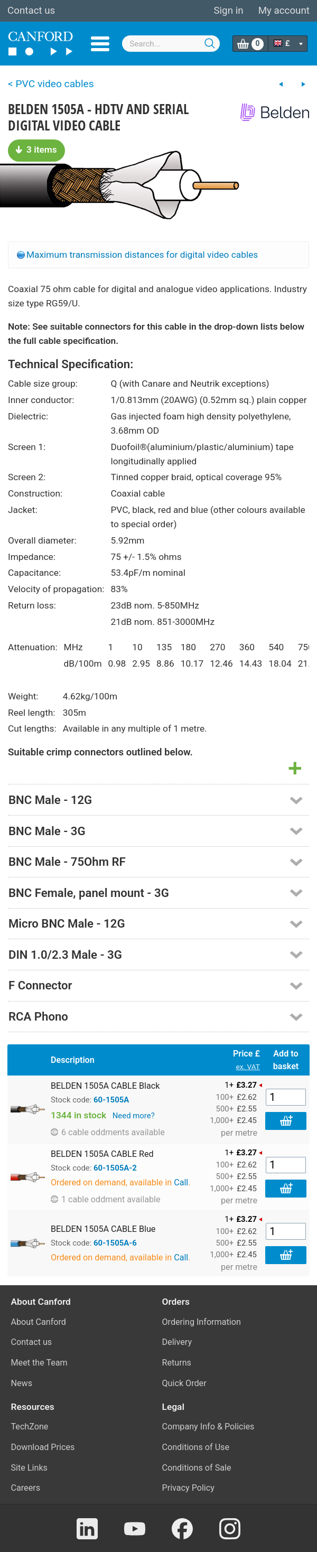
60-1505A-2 (115, 1168)
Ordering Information (201, 1322)
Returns (176, 1363)
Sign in (228, 10)
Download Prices (43, 1447)
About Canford (38, 1322)
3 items (36, 149)
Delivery (177, 1342)
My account (284, 10)
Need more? (134, 1115)
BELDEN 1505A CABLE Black (105, 1086)
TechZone (30, 1427)
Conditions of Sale (196, 1468)
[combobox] (171, 43)
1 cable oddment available (106, 1199)
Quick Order (184, 1383)
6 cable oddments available (108, 1132)
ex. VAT (248, 1066)
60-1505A (111, 1100)
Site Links (29, 1468)
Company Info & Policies (208, 1427)
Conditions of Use (196, 1447)
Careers (26, 1488)
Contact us (31, 10)
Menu (100, 43)
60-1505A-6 (115, 1243)
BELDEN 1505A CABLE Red (102, 1154)
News (22, 1383)
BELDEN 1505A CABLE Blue (103, 1229)
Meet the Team (39, 1363)
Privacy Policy (188, 1488)
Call (181, 1182)
